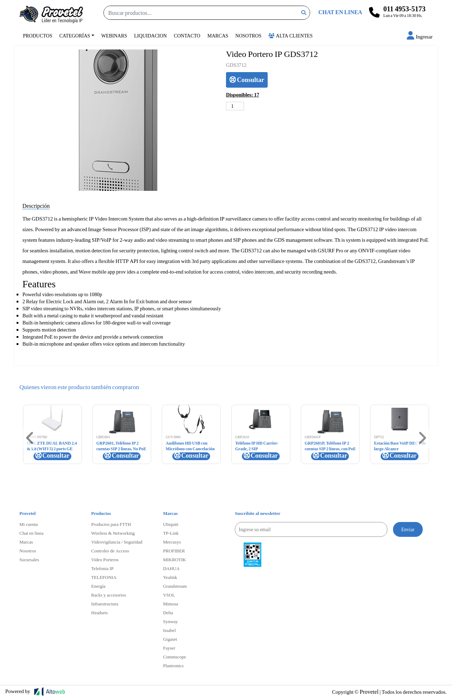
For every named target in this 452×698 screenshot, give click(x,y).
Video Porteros (104, 559)
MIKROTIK (174, 559)
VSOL (169, 595)
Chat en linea (31, 533)
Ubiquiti (170, 524)
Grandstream (175, 586)
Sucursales (29, 559)
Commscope (174, 656)
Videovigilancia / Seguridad (116, 542)
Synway (170, 621)
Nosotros (248, 36)
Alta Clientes (290, 36)
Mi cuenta (28, 524)
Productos (37, 36)
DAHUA (171, 568)
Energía (98, 586)
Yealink (170, 577)
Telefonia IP (102, 568)
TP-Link (171, 533)
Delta (168, 612)
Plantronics (173, 665)
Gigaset (170, 639)
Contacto (187, 36)
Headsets (99, 612)
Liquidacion (150, 36)
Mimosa (170, 603)
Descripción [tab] (35, 205)
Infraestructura (104, 603)
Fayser (169, 648)
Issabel (169, 630)
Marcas (217, 36)
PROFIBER (174, 550)
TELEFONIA (104, 577)
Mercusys (172, 542)
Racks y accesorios (108, 595)
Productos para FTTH (111, 524)
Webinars (114, 36)
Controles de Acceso (110, 550)
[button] (420, 37)
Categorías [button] (74, 36)
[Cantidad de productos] (235, 106)
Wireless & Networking (113, 533)
